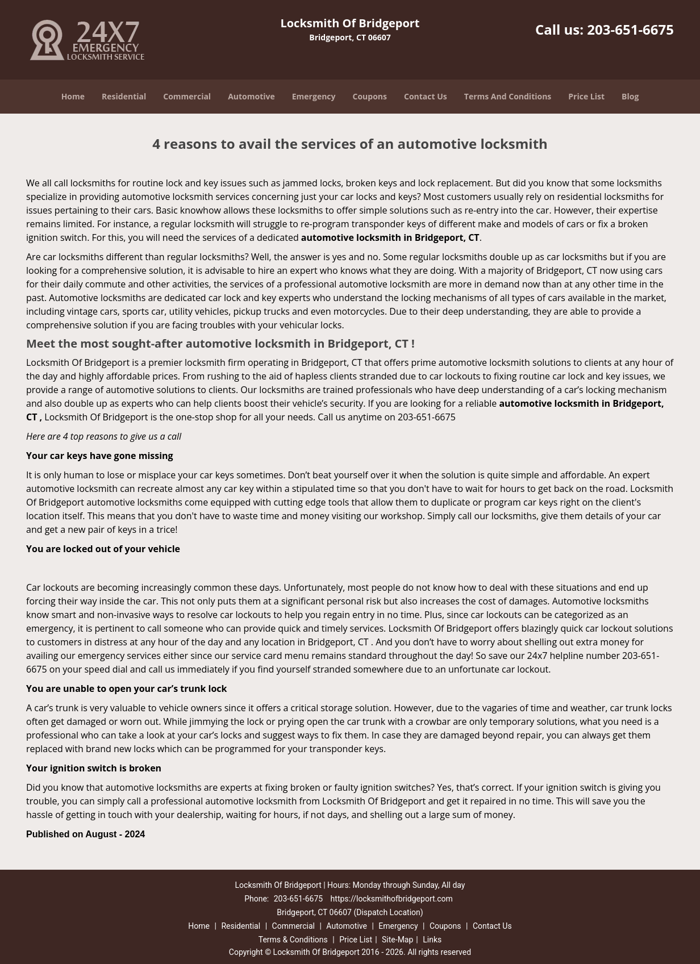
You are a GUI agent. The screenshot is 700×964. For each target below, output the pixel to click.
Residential (124, 96)
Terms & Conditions (293, 939)
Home (73, 96)
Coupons (370, 96)
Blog (630, 96)
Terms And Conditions (508, 96)
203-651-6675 (630, 29)
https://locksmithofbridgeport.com (392, 898)
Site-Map (397, 939)
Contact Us (425, 96)
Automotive (251, 96)
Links (432, 939)
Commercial (187, 96)
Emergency (314, 96)
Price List (586, 96)
